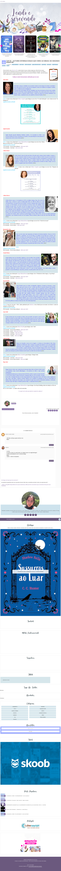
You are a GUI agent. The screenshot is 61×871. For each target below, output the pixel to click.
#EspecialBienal (15, 64)
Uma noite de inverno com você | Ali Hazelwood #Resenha (43, 55)
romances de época (42, 713)
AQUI (20, 335)
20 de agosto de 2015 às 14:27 (47, 434)
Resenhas (43, 706)
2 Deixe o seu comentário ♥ (8, 409)
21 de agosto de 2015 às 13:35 (47, 447)
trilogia (14, 719)
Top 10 (8, 65)
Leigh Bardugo (55, 64)
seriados (15, 715)
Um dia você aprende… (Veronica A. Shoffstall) (17, 809)
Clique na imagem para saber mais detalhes (30, 122)
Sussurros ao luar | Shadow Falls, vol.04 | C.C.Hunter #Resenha (30, 571)
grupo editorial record (36, 64)
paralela (3, 65)
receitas (14, 713)
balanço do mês (43, 708)
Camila (7, 447)
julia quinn (49, 64)
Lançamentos (14, 706)
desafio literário (15, 711)
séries (43, 715)
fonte (40, 381)
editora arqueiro (28, 64)
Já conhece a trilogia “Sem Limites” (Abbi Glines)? (17, 800)
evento (42, 711)
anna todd (22, 64)
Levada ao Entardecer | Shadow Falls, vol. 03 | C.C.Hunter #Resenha (19, 55)
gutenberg (44, 64)
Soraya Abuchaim (9, 434)
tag (15, 717)
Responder (51, 444)
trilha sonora (43, 717)
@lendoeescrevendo (6, 679)
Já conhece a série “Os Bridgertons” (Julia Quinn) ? (17, 795)
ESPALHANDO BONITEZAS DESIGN (35, 866)
